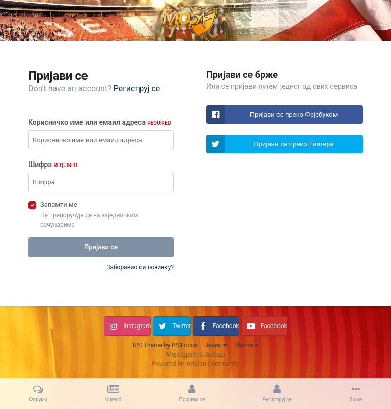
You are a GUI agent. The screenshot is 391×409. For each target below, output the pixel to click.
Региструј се (137, 88)
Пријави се (101, 247)
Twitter (181, 326)
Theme (246, 345)
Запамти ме (58, 204)
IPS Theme (147, 345)
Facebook (225, 326)
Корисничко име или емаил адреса (99, 122)
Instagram (137, 326)
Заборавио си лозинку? (140, 267)
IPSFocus (184, 345)
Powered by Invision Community (195, 363)
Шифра (52, 164)
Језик (215, 345)
